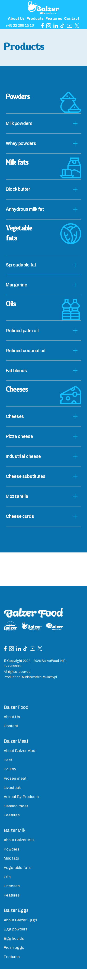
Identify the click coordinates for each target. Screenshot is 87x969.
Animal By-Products (21, 797)
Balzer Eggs (16, 910)
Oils (7, 877)
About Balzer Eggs (20, 920)
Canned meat (16, 806)
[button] (43, 124)
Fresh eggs (14, 947)
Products (35, 18)
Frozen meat (15, 778)
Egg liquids (14, 938)
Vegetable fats (17, 867)
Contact (71, 18)
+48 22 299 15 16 (20, 25)
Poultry (10, 769)
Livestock (12, 787)
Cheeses (12, 886)
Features (53, 18)
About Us (16, 18)
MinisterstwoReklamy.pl (39, 677)
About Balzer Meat (20, 751)
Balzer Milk (15, 830)
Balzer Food (16, 707)
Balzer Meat (16, 741)
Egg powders (15, 929)
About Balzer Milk (19, 840)
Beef (8, 760)
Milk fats (11, 858)
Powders (11, 849)
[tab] (43, 123)
